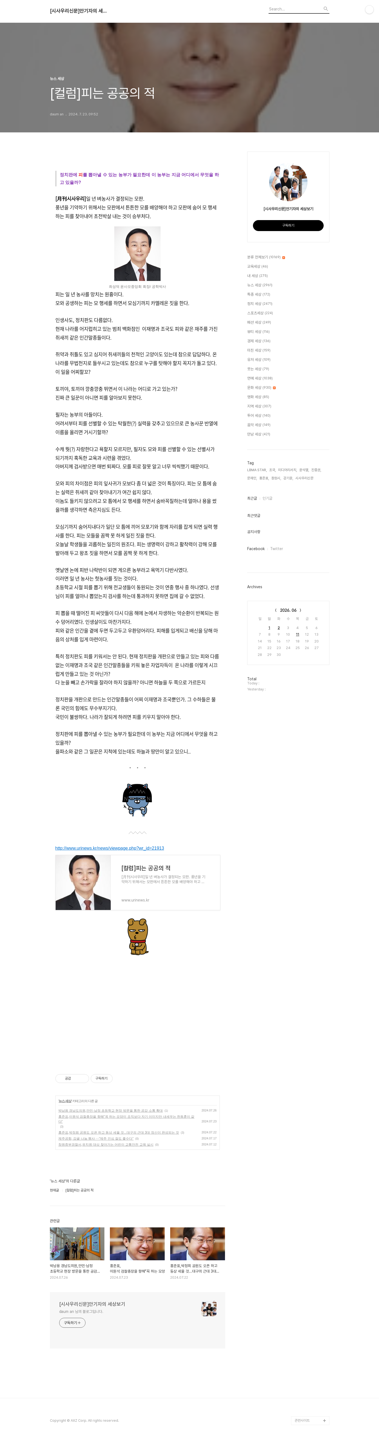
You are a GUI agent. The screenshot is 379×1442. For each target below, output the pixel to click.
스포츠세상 (260, 313)
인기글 (267, 498)
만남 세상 (258, 434)
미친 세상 (258, 350)
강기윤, (288, 478)
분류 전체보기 (266, 257)
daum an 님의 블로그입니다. (81, 1311)
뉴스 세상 (65, 1101)
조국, (272, 470)
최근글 (252, 498)
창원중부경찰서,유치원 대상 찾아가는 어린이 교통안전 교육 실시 (105, 1145)
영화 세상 (258, 397)
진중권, (316, 470)
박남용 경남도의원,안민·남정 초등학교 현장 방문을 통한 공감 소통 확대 (110, 1111)
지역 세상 (259, 406)
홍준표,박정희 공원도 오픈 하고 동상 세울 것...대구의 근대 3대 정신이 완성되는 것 (118, 1132)
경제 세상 (258, 341)
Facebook (256, 549)
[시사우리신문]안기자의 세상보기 (80, 11)
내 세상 (257, 276)
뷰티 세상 (258, 332)
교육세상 (257, 266)
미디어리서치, (287, 470)
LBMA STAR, (257, 470)
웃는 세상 (258, 369)
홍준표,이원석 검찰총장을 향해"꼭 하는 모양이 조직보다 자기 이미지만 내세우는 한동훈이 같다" (126, 1119)
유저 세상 (258, 360)
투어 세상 (258, 416)
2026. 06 (288, 610)
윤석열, (304, 470)
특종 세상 (258, 294)
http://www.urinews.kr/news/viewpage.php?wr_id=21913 (109, 848)
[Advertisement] (137, 1010)
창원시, (276, 478)
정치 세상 (259, 304)
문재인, (252, 478)
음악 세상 (258, 425)
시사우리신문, (304, 478)
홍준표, (264, 478)
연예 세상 (260, 378)
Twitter (276, 549)
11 (297, 634)
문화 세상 (261, 388)
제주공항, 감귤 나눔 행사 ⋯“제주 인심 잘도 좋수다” (96, 1138)
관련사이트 (302, 1420)
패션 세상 (259, 322)
